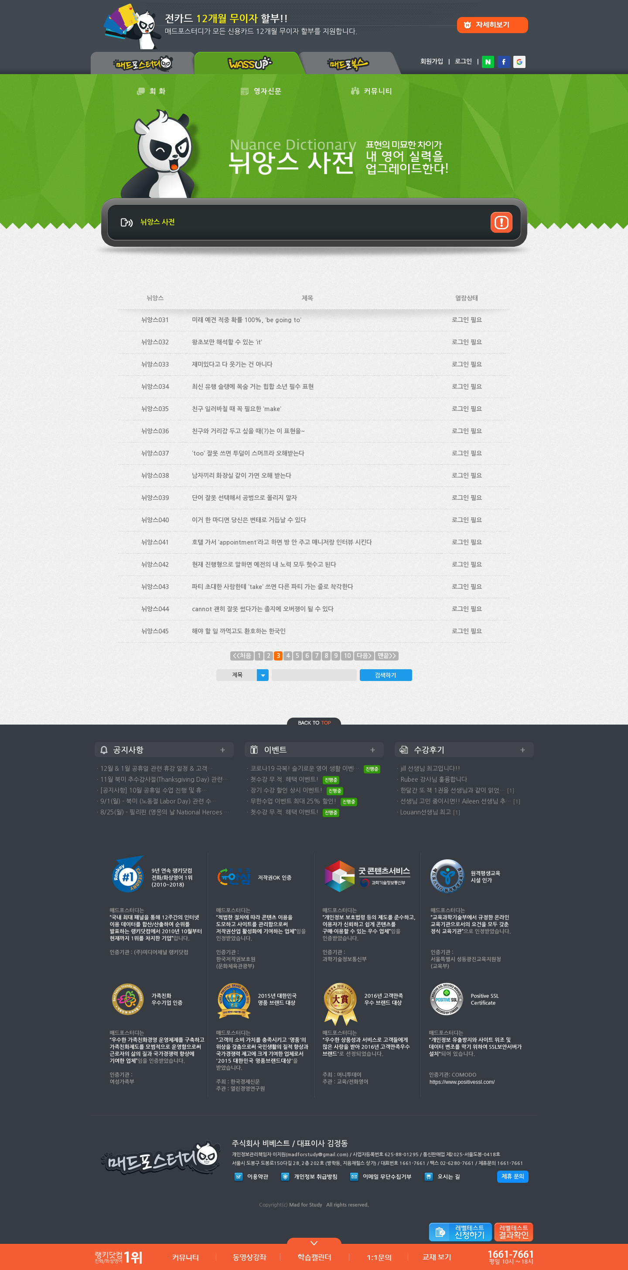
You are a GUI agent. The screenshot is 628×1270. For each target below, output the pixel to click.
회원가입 (431, 61)
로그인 (463, 61)
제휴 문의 (513, 1176)
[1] (511, 790)
